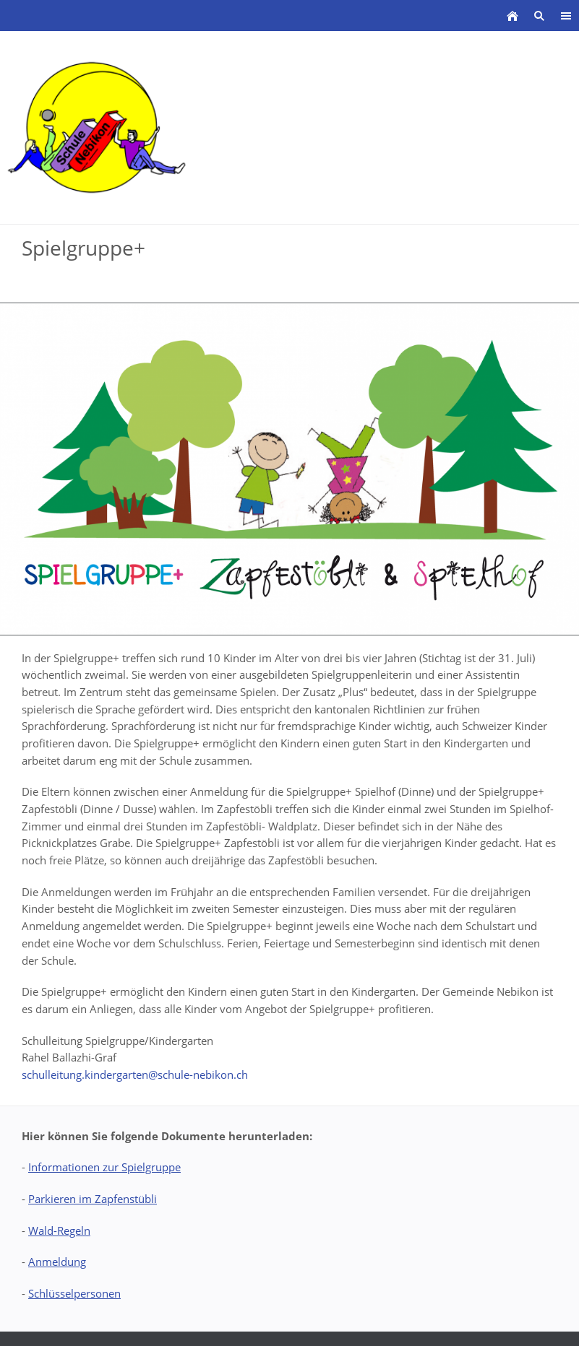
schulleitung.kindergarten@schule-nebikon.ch (135, 1074)
